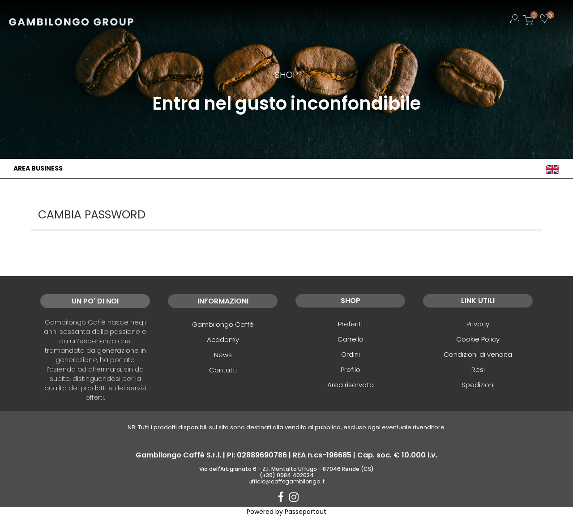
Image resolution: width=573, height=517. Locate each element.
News (223, 354)
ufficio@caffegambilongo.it (286, 481)
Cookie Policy (478, 339)
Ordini (350, 354)
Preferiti (350, 324)
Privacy (477, 324)
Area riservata (350, 384)
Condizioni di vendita (478, 354)
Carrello (350, 339)
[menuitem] (552, 168)
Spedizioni (478, 384)
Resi (478, 369)
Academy (223, 339)
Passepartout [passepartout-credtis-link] (305, 511)
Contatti (223, 370)
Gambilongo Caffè (223, 324)
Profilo (350, 369)
